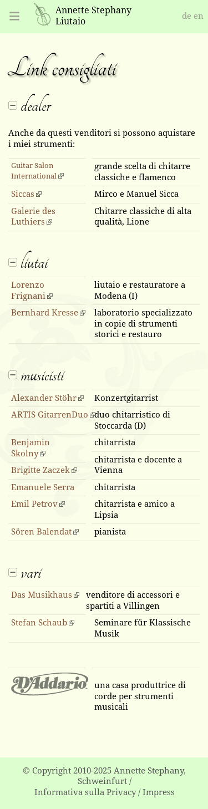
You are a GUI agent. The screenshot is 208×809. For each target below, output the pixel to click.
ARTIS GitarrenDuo (49, 415)
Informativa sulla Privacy (85, 792)
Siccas (22, 194)
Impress (159, 792)
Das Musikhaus (41, 595)
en (199, 16)
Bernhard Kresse (44, 313)
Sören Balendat (41, 532)
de (186, 16)
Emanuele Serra (42, 487)
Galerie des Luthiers (33, 216)
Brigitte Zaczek (40, 470)
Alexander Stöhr (44, 398)
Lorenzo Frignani (28, 290)
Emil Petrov (34, 504)
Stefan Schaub (39, 623)
